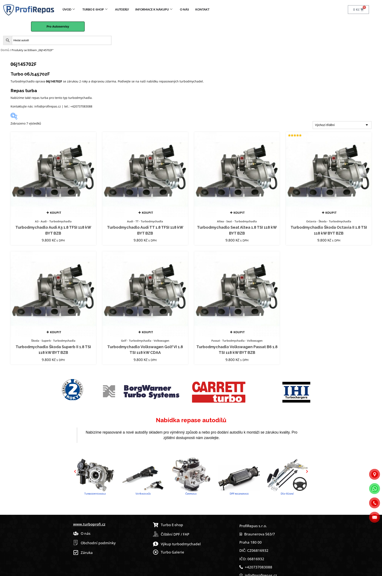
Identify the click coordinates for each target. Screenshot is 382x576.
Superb (46, 340)
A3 (36, 221)
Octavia (311, 221)
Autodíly (122, 9)
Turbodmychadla (60, 221)
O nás (184, 9)
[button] (75, 471)
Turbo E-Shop (94, 9)
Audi (44, 221)
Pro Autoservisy (58, 26)
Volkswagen (161, 340)
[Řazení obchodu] (342, 125)
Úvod (69, 9)
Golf (123, 340)
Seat (229, 221)
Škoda (323, 221)
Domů (5, 50)
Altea (220, 221)
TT (136, 221)
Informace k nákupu (153, 9)
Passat (215, 340)
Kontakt (202, 9)
